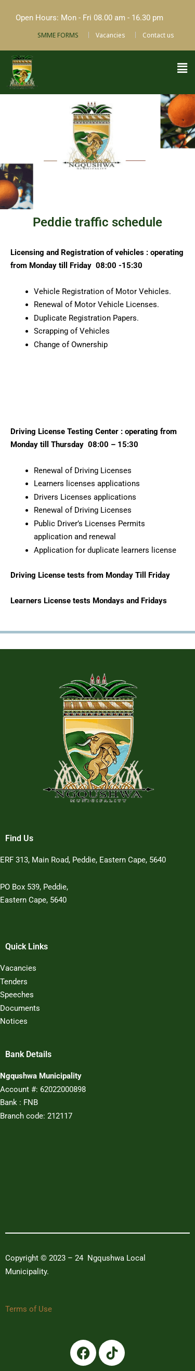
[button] (182, 68)
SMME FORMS (58, 35)
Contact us (158, 35)
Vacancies (110, 35)
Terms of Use (28, 1309)
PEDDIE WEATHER (84, 1180)
